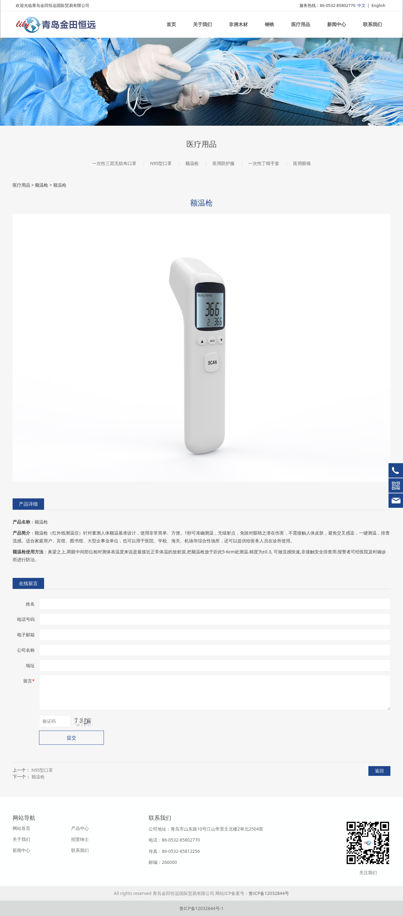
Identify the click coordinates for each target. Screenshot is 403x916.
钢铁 (269, 27)
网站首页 (21, 828)
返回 (379, 771)
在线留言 (28, 583)
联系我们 (372, 27)
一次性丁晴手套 (263, 163)
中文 (361, 8)
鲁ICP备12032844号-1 (201, 908)
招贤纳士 (80, 839)
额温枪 (192, 163)
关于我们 (202, 27)
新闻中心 (336, 27)
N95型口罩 (161, 163)
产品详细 (28, 504)
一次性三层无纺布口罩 (114, 163)
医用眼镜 (302, 163)
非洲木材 (238, 27)
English (378, 8)
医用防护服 (224, 163)
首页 (171, 27)
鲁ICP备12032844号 (269, 893)
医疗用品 (300, 27)
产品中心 (80, 828)
